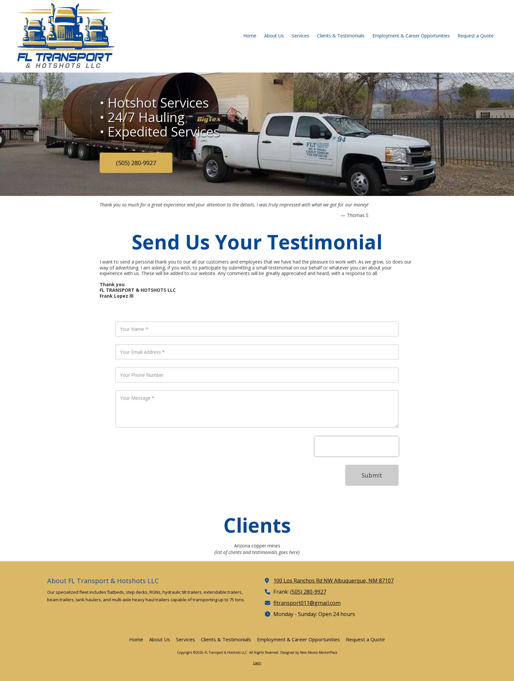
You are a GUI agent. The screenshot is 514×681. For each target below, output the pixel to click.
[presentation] (357, 446)
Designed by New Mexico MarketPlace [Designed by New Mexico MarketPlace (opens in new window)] (308, 652)
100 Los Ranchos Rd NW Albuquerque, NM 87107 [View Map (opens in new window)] (333, 580)
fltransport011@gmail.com (307, 603)
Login (257, 663)
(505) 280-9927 (136, 163)
